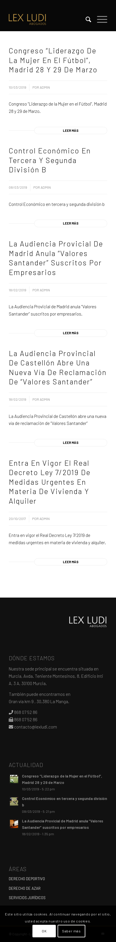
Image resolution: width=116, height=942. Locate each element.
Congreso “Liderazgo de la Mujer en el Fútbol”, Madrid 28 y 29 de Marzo (53, 60)
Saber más (71, 931)
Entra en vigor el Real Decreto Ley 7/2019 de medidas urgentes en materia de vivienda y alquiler (50, 481)
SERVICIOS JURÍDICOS (27, 897)
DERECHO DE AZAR (25, 888)
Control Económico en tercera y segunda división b (50, 160)
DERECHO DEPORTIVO (27, 878)
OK (44, 931)
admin (45, 87)
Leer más (71, 130)
